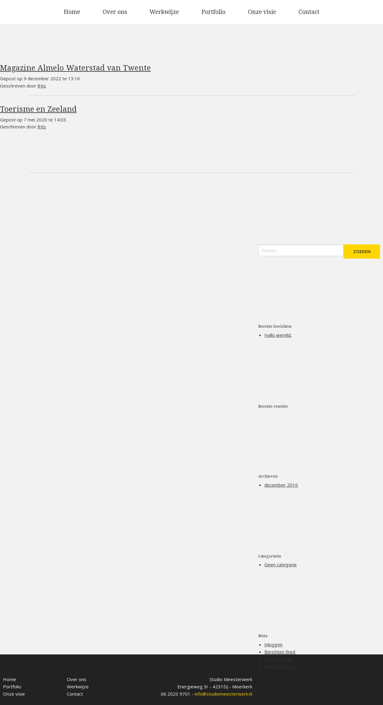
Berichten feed (279, 652)
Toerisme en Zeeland (38, 109)
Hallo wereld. (278, 335)
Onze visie (262, 11)
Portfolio (213, 11)
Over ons (115, 11)
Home (72, 11)
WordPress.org (280, 666)
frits (42, 86)
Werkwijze (164, 11)
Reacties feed (278, 659)
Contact (309, 11)
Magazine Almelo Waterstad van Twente (75, 68)
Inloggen (273, 644)
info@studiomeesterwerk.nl (223, 694)
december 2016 (281, 485)
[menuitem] (72, 12)
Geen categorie (280, 564)
